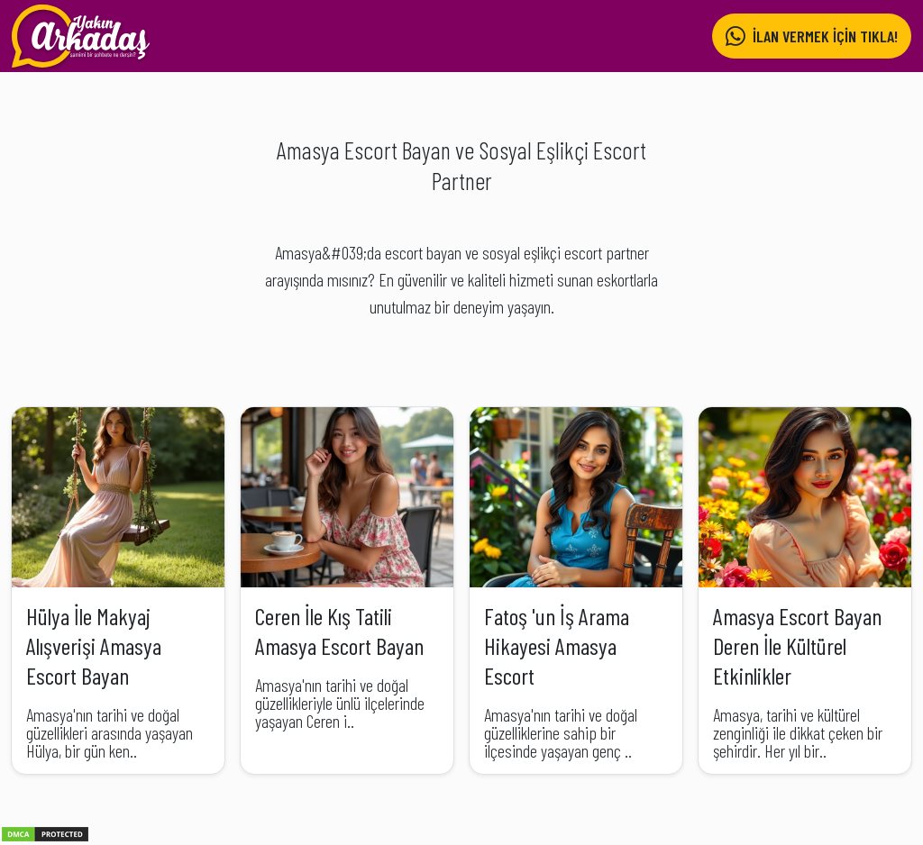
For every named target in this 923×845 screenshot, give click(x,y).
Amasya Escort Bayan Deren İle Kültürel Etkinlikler (797, 645)
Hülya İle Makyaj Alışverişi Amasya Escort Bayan (93, 645)
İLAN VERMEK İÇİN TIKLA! (812, 36)
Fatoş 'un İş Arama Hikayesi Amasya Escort (556, 645)
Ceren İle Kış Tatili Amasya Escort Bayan (339, 630)
